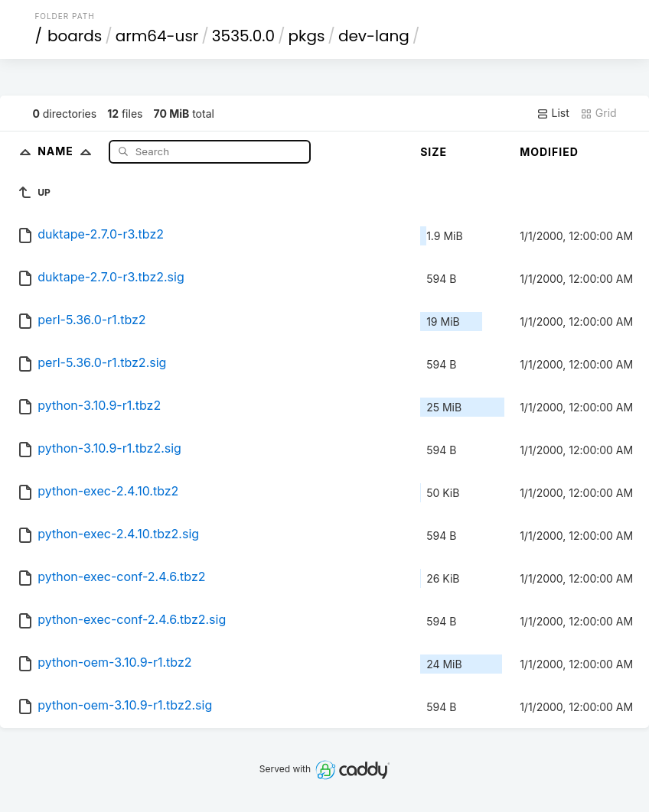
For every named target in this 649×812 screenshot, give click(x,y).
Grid (598, 113)
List (552, 113)
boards (74, 36)
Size (433, 151)
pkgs (307, 36)
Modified (549, 151)
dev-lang (373, 36)
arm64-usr (157, 36)
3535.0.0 (243, 36)
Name (68, 151)
